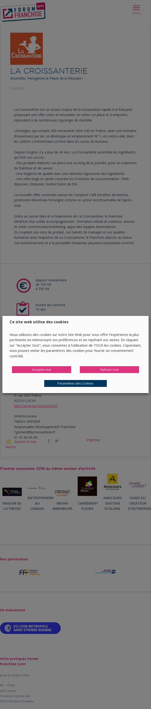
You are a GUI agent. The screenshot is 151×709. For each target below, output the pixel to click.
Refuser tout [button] (109, 369)
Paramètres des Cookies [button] (75, 383)
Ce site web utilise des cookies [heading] (39, 321)
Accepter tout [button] (41, 369)
